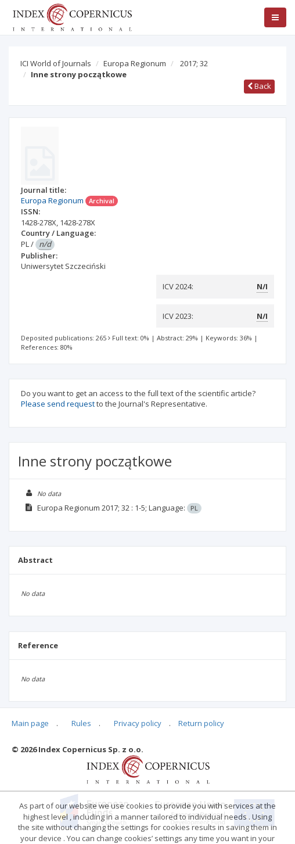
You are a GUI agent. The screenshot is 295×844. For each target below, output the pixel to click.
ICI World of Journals (55, 63)
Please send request (58, 403)
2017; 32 (194, 63)
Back (259, 86)
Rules (81, 723)
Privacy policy (137, 723)
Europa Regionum (134, 63)
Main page (30, 723)
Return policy (201, 723)
